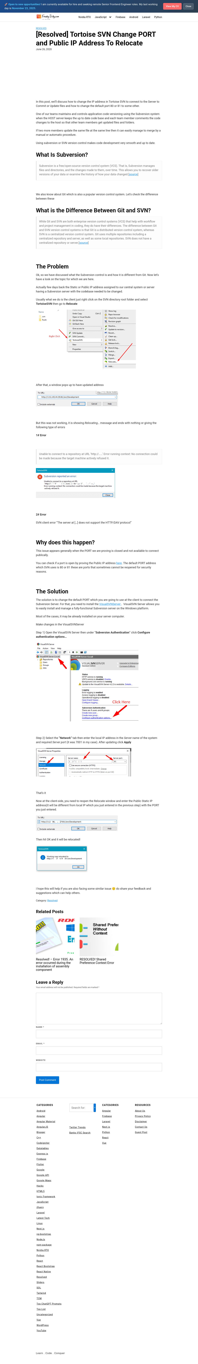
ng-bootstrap (44, 1234)
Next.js (40, 1228)
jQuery (40, 1207)
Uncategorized (45, 1314)
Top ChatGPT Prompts (49, 1304)
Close (188, 6)
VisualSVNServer (110, 604)
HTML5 (41, 1191)
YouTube (41, 1330)
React (40, 1261)
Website (41, 1060)
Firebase (120, 17)
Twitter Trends (77, 1127)
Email (40, 1043)
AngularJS (42, 1127)
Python (158, 17)
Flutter (40, 1164)
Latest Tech (43, 1218)
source (133, 174)
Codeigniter (43, 1143)
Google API (43, 1175)
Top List (41, 1309)
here (119, 563)
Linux (40, 1223)
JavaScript (101, 17)
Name (40, 1027)
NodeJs (41, 1239)
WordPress (43, 1325)
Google (40, 1170)
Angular (41, 1116)
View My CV (171, 6)
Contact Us (141, 1127)
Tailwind (41, 1293)
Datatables (43, 1148)
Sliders (40, 1282)
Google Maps (44, 1180)
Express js (42, 1153)
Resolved (41, 28)
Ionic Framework (46, 1196)
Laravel (146, 17)
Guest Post (141, 1132)
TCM (39, 1298)
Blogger (41, 1132)
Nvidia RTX (85, 17)
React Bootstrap (46, 1266)
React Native (44, 1271)
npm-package (44, 1245)
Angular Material (46, 1121)
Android (133, 17)
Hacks (40, 1186)
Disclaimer (141, 1121)
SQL (39, 1287)
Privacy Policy (143, 1116)
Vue (39, 1320)
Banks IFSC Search (79, 1132)
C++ (39, 1137)
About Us (140, 1111)
